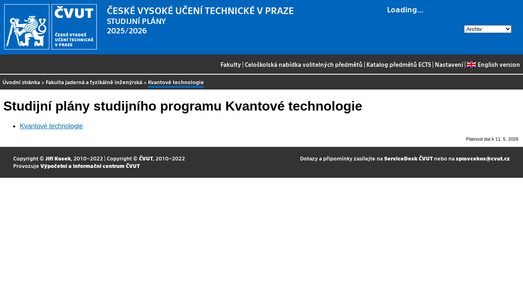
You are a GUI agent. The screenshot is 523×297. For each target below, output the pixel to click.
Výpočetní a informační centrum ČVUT (90, 166)
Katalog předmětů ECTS (398, 64)
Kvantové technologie (51, 126)
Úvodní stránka (21, 82)
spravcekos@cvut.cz (483, 158)
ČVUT (146, 158)
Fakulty (230, 64)
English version (493, 64)
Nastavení (449, 64)
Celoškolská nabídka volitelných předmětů (304, 64)
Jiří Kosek (58, 158)
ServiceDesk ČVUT (408, 158)
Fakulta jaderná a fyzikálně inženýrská (94, 82)
